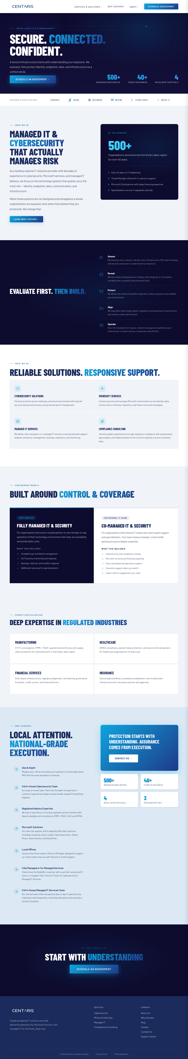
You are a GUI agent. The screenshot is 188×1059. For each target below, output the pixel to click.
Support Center (148, 1036)
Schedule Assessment (161, 6)
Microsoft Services (103, 1017)
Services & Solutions (87, 6)
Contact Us (146, 1031)
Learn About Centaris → (26, 219)
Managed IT (99, 1022)
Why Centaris (116, 6)
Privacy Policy (102, 1054)
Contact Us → (123, 758)
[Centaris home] (22, 6)
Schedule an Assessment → (33, 79)
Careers (145, 1027)
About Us (145, 1013)
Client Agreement (121, 1054)
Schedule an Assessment (94, 969)
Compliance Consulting (105, 1027)
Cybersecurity (101, 1013)
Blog (143, 1022)
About (133, 6)
